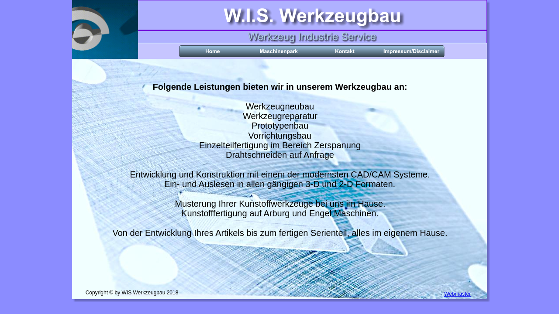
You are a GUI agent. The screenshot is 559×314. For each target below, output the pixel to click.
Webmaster (457, 294)
